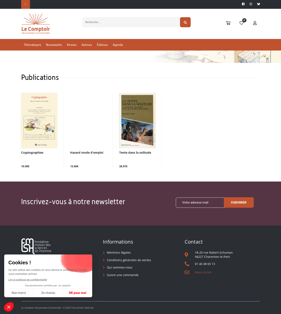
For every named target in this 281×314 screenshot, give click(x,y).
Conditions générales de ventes (129, 260)
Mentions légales (119, 252)
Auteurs (87, 45)
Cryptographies (32, 152)
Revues (71, 45)
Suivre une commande (123, 275)
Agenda (118, 45)
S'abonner (239, 202)
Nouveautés (54, 45)
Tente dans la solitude (135, 152)
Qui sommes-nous (119, 267)
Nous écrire (203, 272)
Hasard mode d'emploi (86, 152)
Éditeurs (102, 45)
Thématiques (32, 45)
